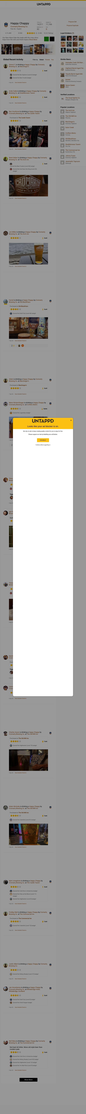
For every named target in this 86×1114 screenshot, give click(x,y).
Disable (43, 440)
